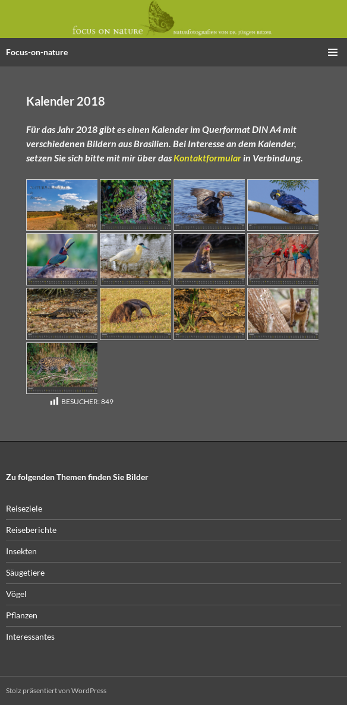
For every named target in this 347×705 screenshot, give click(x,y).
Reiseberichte (31, 530)
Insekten (21, 551)
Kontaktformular (207, 157)
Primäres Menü (332, 52)
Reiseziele (24, 508)
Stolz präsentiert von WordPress (56, 690)
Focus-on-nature (37, 52)
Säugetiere (25, 572)
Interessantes (30, 636)
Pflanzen (21, 615)
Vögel (16, 594)
